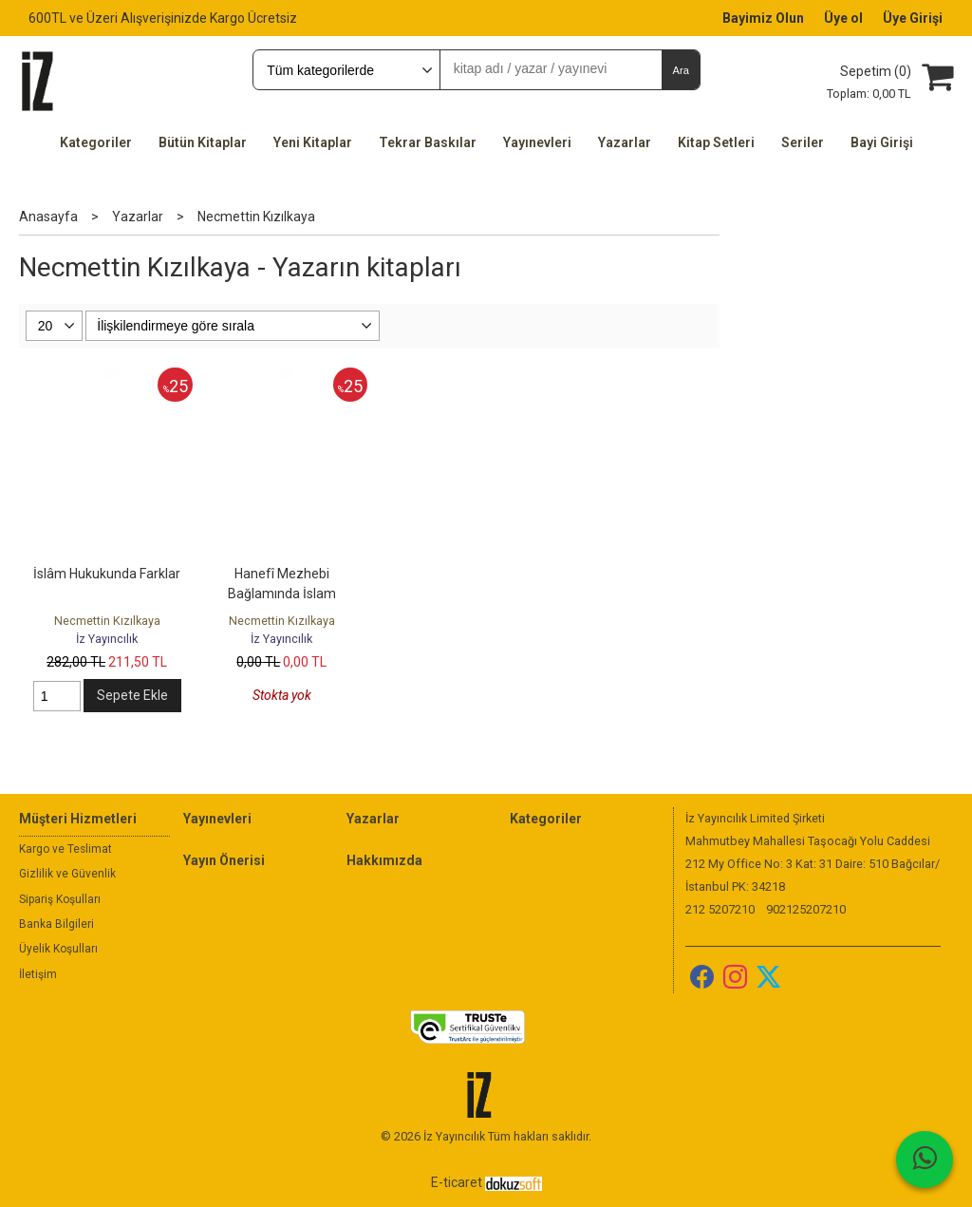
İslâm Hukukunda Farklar (106, 573)
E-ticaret (456, 1182)
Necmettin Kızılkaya (107, 620)
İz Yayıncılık (107, 639)
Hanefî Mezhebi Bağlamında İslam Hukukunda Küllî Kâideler (281, 593)
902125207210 (806, 909)
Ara (680, 70)
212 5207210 (720, 909)
